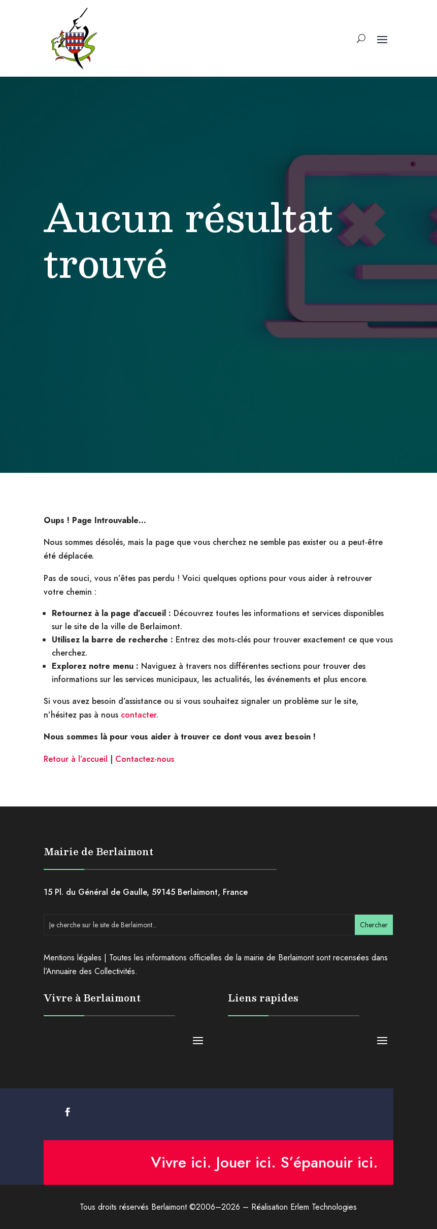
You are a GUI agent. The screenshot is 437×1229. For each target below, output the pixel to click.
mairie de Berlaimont (279, 957)
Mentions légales (73, 957)
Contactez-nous (144, 759)
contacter (138, 715)
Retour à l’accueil (76, 759)
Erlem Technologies (323, 1207)
